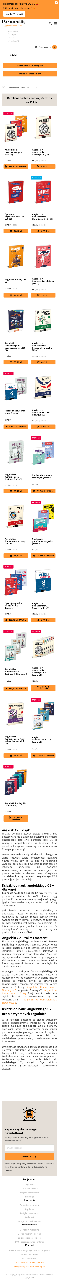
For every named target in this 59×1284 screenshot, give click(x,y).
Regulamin (29, 1209)
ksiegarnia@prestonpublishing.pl (29, 1266)
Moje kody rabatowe (29, 1193)
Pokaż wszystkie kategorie (30, 65)
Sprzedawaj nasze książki (29, 1238)
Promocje (29, 1197)
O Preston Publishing (29, 1230)
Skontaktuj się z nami (29, 1205)
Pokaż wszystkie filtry (30, 73)
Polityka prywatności (29, 1213)
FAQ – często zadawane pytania (29, 1242)
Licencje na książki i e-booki (29, 1221)
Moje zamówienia (30, 1189)
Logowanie (30, 1184)
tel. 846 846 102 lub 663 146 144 (29, 1262)
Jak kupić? (29, 1217)
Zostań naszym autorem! (29, 1234)
